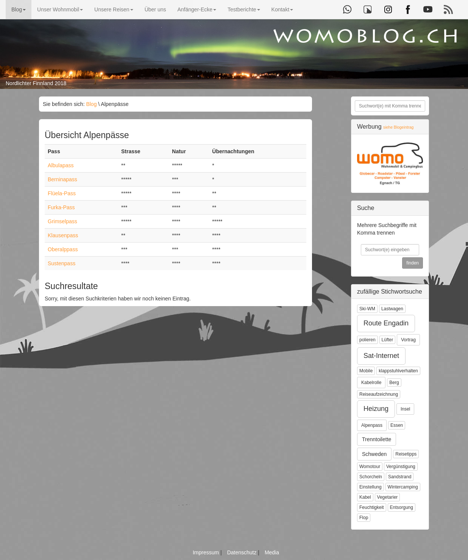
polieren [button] (367, 339)
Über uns (155, 9)
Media (272, 552)
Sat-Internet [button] (381, 355)
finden (412, 263)
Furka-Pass (61, 207)
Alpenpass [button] (371, 425)
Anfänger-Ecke (196, 9)
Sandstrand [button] (399, 476)
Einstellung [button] (370, 487)
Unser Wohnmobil (60, 9)
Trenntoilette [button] (376, 439)
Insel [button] (405, 409)
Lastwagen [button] (392, 308)
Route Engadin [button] (386, 323)
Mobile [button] (366, 370)
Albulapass (61, 165)
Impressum (206, 552)
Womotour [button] (369, 466)
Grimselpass (62, 221)
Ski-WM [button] (367, 308)
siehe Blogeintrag (398, 127)
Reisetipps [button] (406, 454)
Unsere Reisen (113, 9)
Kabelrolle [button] (371, 382)
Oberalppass (63, 249)
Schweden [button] (374, 454)
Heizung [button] (375, 408)
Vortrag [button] (408, 339)
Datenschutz (242, 552)
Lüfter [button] (387, 339)
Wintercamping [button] (403, 487)
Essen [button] (396, 425)
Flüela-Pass (62, 193)
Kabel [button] (365, 497)
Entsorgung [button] (401, 507)
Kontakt (282, 9)
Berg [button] (394, 382)
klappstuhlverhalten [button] (398, 370)
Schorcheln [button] (370, 476)
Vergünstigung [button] (400, 466)
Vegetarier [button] (387, 497)
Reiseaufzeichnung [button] (378, 394)
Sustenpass (61, 263)
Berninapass (62, 179)
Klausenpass (63, 235)
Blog (18, 9)
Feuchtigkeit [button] (371, 507)
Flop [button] (363, 517)
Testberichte (244, 9)
